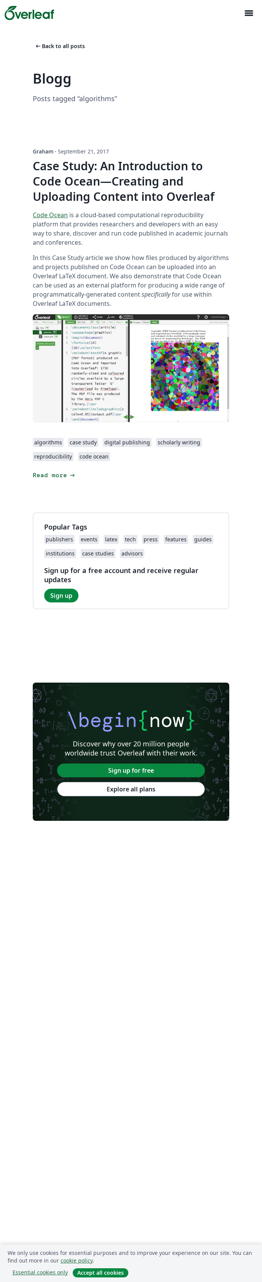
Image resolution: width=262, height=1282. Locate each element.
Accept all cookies (100, 1272)
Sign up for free (131, 770)
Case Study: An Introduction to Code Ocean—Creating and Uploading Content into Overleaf (123, 181)
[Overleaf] (29, 13)
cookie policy (77, 1260)
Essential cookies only (40, 1272)
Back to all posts (59, 46)
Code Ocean (50, 215)
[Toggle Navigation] (248, 13)
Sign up (61, 595)
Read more (54, 475)
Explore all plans (131, 789)
